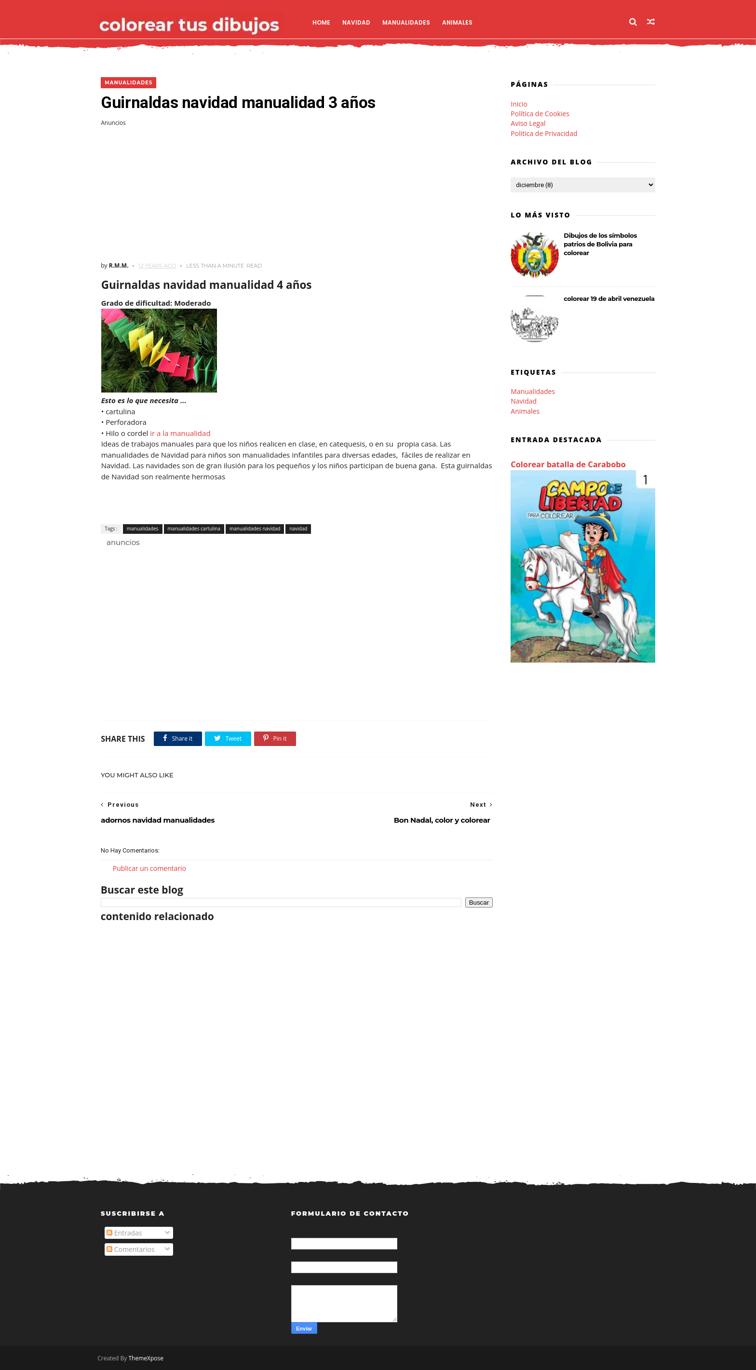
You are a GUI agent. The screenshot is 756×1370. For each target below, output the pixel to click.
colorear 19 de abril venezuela (609, 298)
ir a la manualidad (180, 433)
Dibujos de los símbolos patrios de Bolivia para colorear (600, 244)
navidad (298, 528)
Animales (461, 22)
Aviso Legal (528, 123)
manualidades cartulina (193, 528)
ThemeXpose (149, 1358)
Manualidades (410, 22)
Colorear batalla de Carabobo (568, 465)
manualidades (128, 83)
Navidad (360, 22)
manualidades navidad (255, 528)
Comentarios (130, 1249)
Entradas (124, 1233)
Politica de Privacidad (544, 133)
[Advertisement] (293, 194)
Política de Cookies (540, 113)
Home (325, 22)
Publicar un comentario (149, 868)
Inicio (519, 104)
